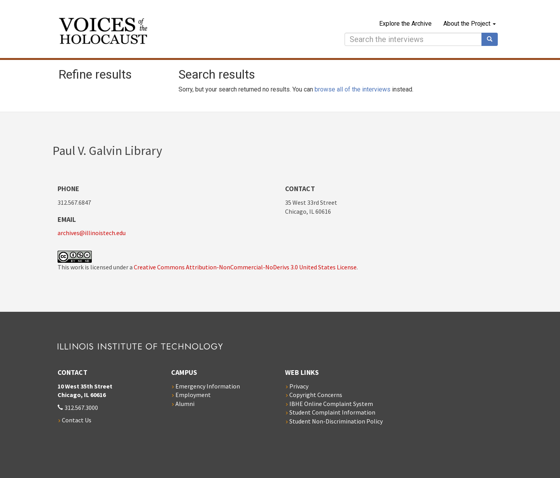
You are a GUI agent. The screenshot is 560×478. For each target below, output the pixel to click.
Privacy (298, 386)
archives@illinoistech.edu (92, 233)
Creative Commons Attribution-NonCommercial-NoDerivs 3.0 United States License (245, 267)
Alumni (184, 404)
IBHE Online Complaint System (331, 404)
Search (492, 39)
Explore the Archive (405, 23)
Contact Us (76, 420)
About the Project (469, 23)
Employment (193, 395)
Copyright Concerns (315, 395)
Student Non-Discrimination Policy (336, 421)
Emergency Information (207, 386)
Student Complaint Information (332, 412)
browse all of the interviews (352, 89)
